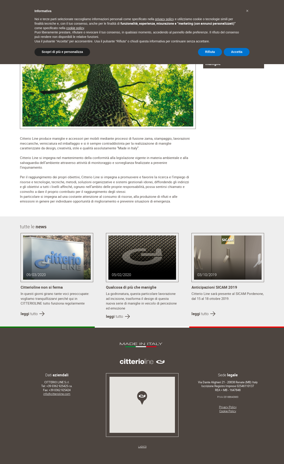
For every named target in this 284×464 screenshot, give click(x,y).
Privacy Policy (228, 407)
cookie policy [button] (75, 28)
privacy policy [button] (164, 19)
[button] (247, 10)
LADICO (142, 446)
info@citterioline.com (56, 394)
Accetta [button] (236, 52)
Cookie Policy (227, 411)
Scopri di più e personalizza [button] (62, 52)
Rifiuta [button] (210, 52)
